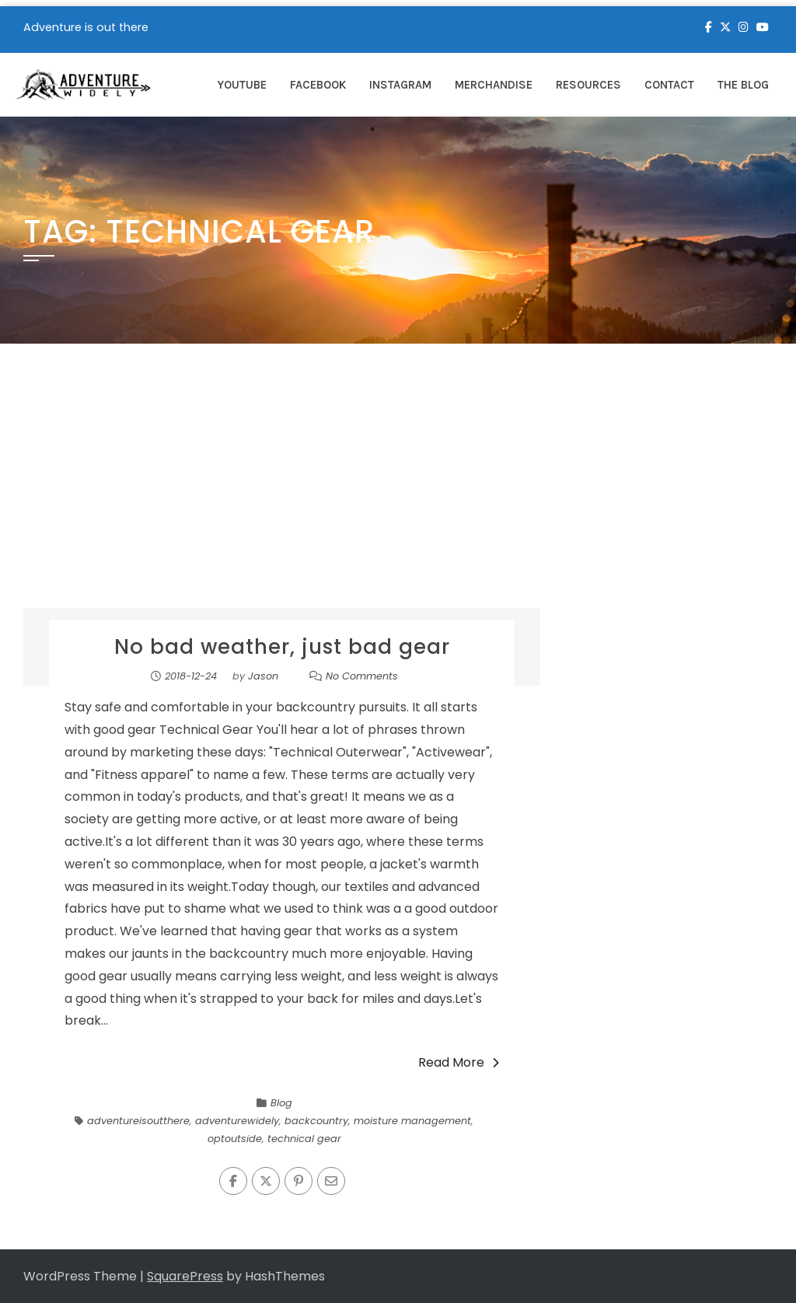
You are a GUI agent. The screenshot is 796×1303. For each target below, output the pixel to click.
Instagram (400, 85)
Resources (588, 85)
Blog (281, 1102)
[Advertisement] (398, 491)
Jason (263, 676)
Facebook (318, 85)
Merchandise (493, 85)
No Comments (362, 676)
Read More (458, 1062)
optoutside (235, 1138)
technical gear (304, 1138)
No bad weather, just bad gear (282, 647)
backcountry (316, 1120)
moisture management (412, 1120)
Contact (669, 85)
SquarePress (185, 1276)
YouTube (242, 85)
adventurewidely (237, 1120)
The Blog (743, 85)
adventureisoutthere (138, 1120)
